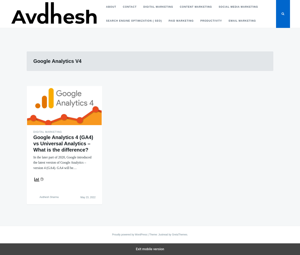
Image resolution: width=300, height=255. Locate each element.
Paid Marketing (181, 20)
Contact (130, 6)
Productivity (211, 20)
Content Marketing (196, 6)
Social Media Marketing (238, 6)
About (111, 6)
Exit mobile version (150, 249)
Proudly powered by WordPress (130, 234)
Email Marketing (242, 20)
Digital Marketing (158, 6)
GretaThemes (179, 234)
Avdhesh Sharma (49, 197)
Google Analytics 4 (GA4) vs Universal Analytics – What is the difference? (63, 143)
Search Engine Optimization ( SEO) (134, 20)
